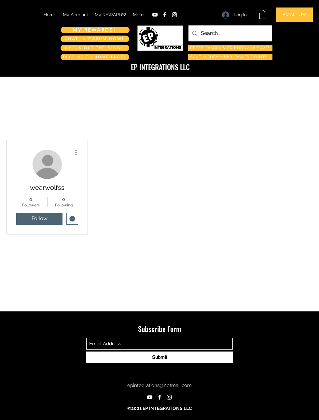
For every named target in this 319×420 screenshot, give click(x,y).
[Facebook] (164, 14)
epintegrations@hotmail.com (159, 385)
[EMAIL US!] (294, 15)
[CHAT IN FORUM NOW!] (95, 39)
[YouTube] (155, 14)
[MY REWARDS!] (95, 30)
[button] (263, 14)
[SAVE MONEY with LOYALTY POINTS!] (230, 57)
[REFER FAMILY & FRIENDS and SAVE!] (230, 48)
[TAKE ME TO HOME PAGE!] (95, 57)
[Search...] (229, 33)
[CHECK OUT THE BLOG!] (95, 48)
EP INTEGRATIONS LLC (160, 67)
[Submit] (159, 357)
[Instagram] (174, 14)
